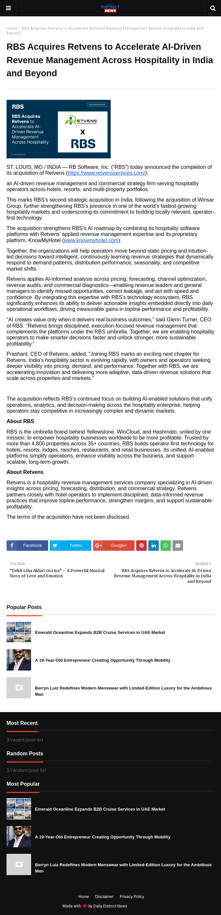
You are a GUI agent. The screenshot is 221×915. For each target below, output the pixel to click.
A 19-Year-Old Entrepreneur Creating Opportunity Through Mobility (102, 660)
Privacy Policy (132, 896)
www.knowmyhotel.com (91, 240)
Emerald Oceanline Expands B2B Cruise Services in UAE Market (100, 632)
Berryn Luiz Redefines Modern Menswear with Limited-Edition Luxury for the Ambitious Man (123, 691)
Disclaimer (104, 896)
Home (12, 28)
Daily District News (110, 906)
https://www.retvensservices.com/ (106, 173)
